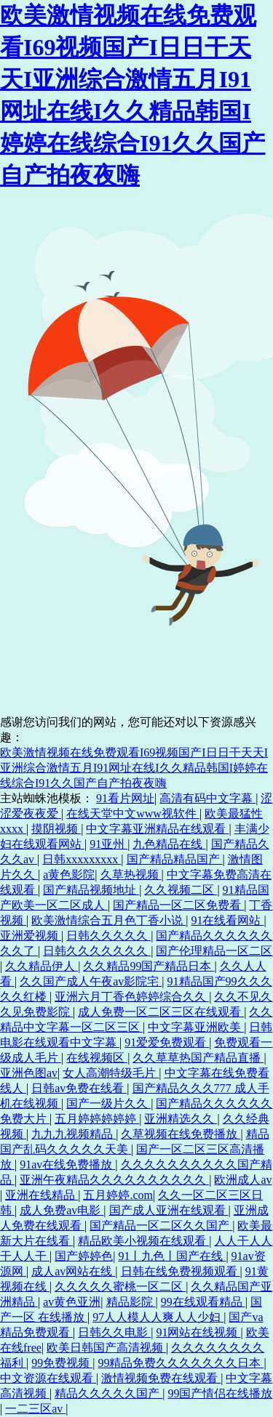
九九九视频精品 (73, 1134)
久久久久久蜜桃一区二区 (120, 1286)
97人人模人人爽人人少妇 (157, 1317)
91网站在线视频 (198, 1332)
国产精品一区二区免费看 (178, 905)
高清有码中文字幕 (207, 798)
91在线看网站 (227, 920)
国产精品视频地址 (91, 890)
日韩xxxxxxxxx (81, 859)
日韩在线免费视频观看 (180, 1271)
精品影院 (131, 1302)
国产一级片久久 (108, 1103)
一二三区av (35, 1408)
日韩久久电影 (114, 1332)
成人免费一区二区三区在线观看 (161, 1012)
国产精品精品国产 (175, 859)
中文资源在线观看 (48, 1378)
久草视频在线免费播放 (180, 1134)
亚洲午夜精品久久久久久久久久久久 (114, 1180)
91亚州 (108, 844)
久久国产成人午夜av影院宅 (91, 981)
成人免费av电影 (61, 1210)
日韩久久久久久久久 (97, 951)
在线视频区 (96, 1057)
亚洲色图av (29, 1073)
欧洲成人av (243, 1180)
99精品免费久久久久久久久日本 (181, 1363)
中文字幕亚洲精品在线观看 (157, 829)
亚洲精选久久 (180, 1119)
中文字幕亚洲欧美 (196, 1027)
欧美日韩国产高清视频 (106, 1347)
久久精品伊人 (41, 966)
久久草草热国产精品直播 (198, 1057)
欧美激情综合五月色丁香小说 (108, 920)
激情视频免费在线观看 (161, 1378)
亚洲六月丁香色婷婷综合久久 (132, 996)
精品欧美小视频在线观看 (143, 1241)
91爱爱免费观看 (166, 1042)
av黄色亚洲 (71, 1302)
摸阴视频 (56, 829)
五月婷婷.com (118, 1195)
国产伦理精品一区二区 (214, 951)
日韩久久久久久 (108, 935)
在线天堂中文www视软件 (132, 813)
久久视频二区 (180, 890)
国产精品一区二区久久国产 (161, 1225)
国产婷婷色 (84, 1256)
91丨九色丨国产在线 (172, 1256)
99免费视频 (61, 1363)
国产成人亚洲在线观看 (169, 1210)
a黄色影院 (69, 874)
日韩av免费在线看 (79, 1088)
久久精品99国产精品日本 (148, 966)
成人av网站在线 (73, 1271)
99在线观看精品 (203, 1302)
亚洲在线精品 (41, 1195)
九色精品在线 (168, 844)
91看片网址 (125, 798)
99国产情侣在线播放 (219, 1393)
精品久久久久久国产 (108, 1393)
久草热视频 (131, 874)
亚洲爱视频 (30, 935)
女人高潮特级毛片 (111, 1073)
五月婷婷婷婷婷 (97, 1119)
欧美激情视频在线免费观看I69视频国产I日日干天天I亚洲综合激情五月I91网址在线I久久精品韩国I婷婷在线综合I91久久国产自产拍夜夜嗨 (134, 767)
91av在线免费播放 (67, 1164)
